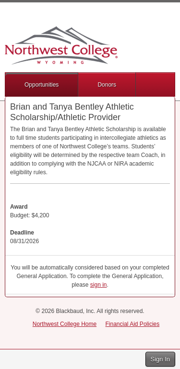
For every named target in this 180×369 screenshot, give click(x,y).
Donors (106, 84)
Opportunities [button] (41, 84)
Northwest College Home (64, 324)
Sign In (160, 359)
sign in (98, 284)
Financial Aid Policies (133, 324)
